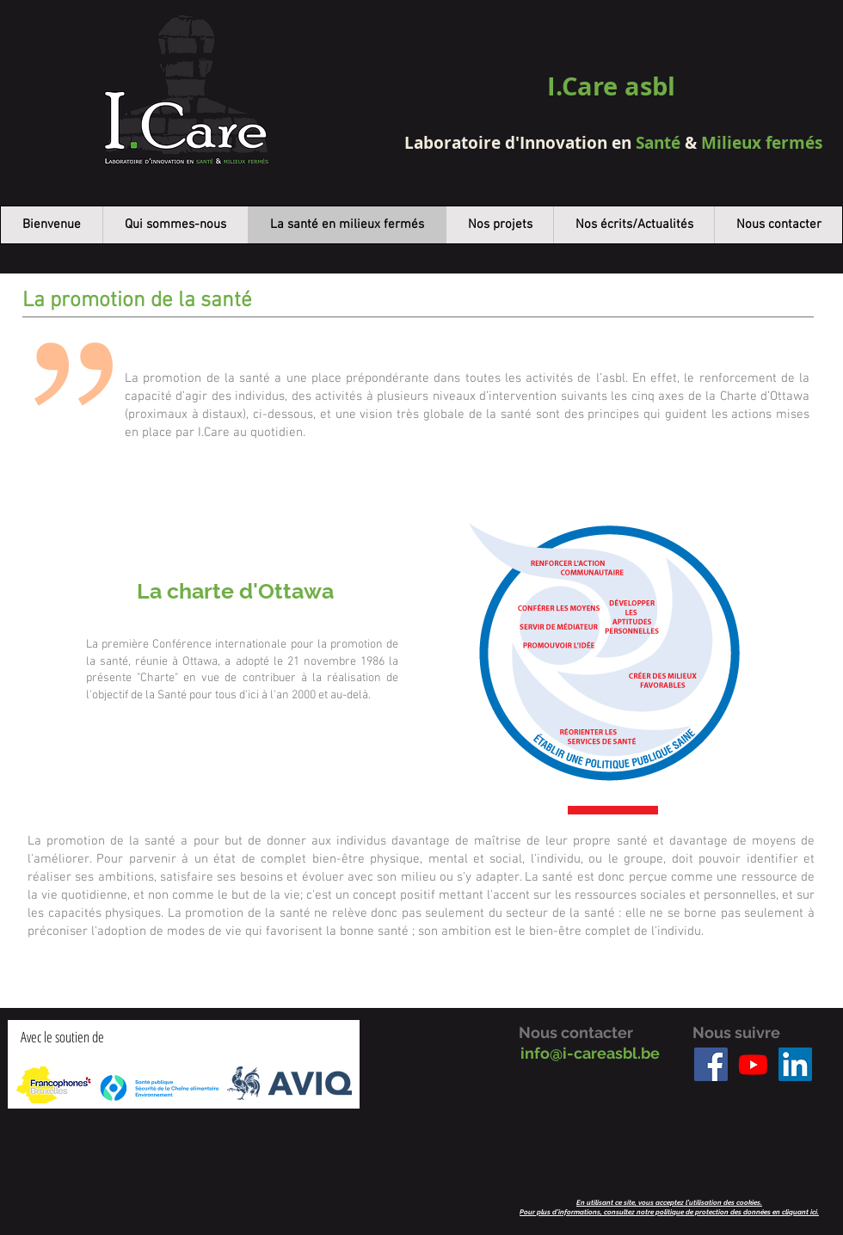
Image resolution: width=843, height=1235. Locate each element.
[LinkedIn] (795, 1064)
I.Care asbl (611, 86)
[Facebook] (711, 1064)
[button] (633, 224)
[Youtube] (753, 1064)
